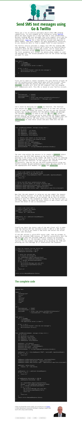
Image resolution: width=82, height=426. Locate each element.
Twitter (48, 406)
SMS (35, 418)
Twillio (60, 34)
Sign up (28, 40)
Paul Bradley (21, 418)
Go (29, 418)
